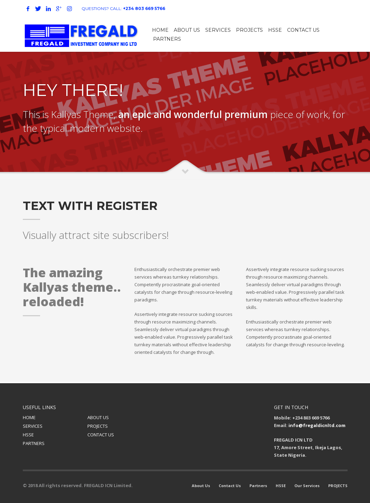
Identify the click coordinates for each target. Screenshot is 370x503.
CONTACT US (100, 435)
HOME (29, 417)
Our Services (307, 485)
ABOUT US (98, 417)
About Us (201, 485)
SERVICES (32, 426)
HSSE (28, 435)
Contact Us (230, 485)
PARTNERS (34, 443)
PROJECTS (97, 426)
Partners (258, 485)
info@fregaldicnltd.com (316, 425)
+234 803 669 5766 (144, 8)
